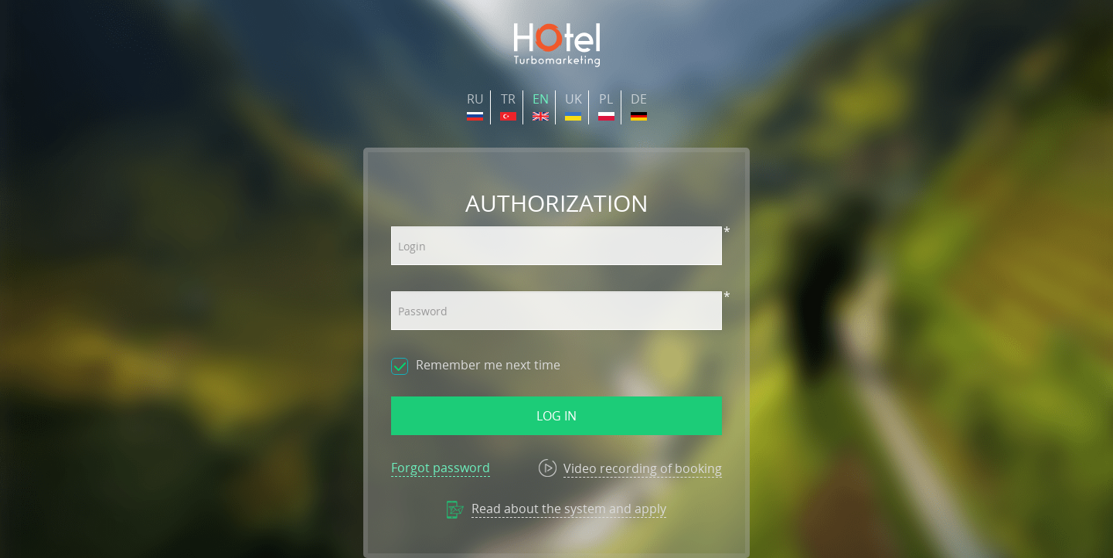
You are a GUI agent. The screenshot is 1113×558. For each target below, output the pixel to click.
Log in (556, 415)
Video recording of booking (642, 468)
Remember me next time (488, 364)
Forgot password (440, 467)
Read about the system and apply (568, 508)
